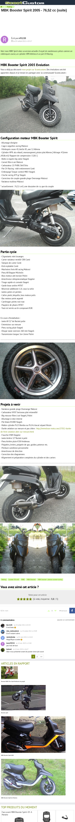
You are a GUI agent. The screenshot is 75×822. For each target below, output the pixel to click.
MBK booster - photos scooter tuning (50, 579)
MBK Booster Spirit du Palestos (9, 798)
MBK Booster (31, 579)
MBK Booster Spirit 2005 (7, 755)
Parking (9, 7)
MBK (23, 579)
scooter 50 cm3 (14, 579)
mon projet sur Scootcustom (34, 69)
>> (41, 656)
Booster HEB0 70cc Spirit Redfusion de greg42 (13, 681)
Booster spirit (4, 712)
